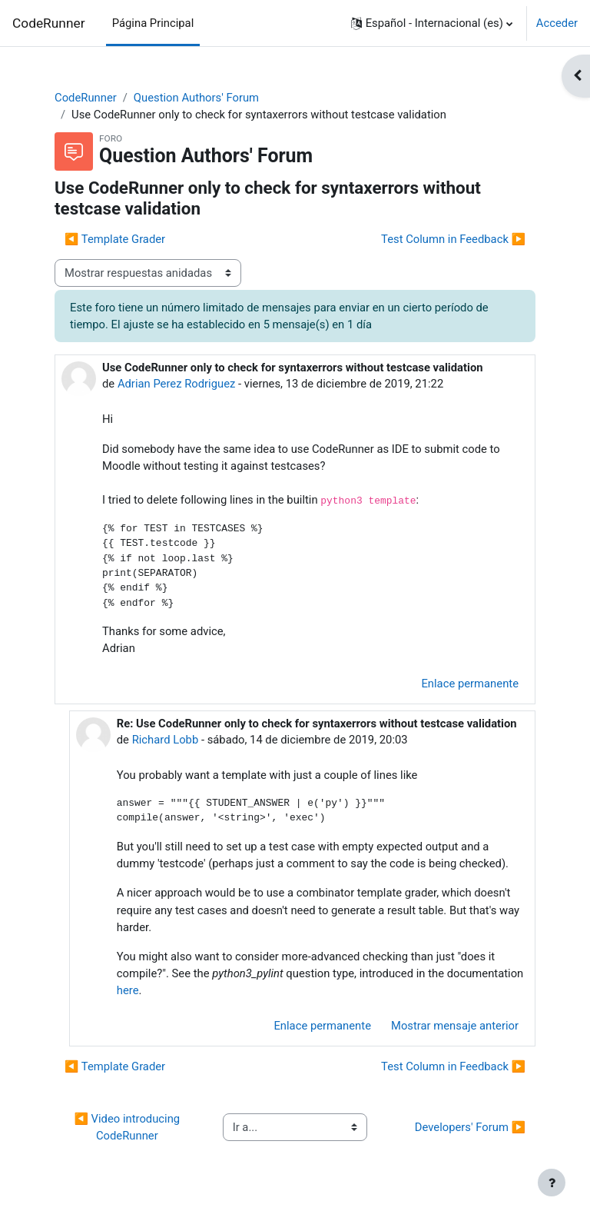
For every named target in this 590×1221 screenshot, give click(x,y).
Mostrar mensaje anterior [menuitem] (455, 1026)
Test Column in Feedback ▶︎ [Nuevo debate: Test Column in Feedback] (453, 239)
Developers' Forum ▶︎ (470, 1127)
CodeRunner (48, 23)
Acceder (557, 23)
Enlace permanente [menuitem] (470, 683)
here (128, 990)
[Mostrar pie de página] (551, 1182)
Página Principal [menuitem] (153, 23)
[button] (431, 23)
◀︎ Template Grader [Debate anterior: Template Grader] (115, 239)
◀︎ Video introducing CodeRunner (128, 1127)
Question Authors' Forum (196, 98)
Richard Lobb (165, 740)
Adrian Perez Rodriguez (177, 384)
